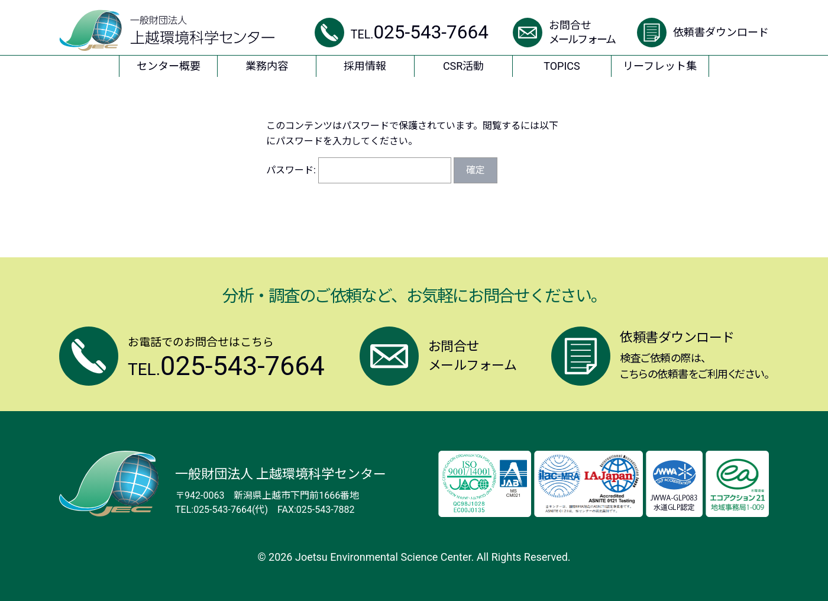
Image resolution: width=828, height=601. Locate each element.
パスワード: (358, 170)
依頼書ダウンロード (721, 32)
